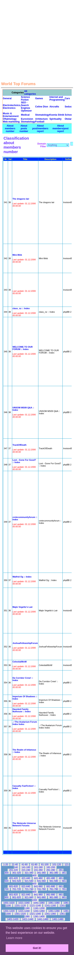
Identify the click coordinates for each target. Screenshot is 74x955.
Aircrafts (54, 106)
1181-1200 (38, 908)
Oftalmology (9, 119)
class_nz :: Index (21, 308)
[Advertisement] (36, 36)
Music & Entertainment (11, 115)
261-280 (50, 870)
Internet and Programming (57, 98)
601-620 (13, 886)
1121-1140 (35, 905)
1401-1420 (12, 919)
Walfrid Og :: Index (22, 577)
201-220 (13, 870)
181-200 (50, 867)
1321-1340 (35, 913)
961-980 (54, 897)
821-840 (26, 894)
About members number (10, 128)
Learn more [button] (14, 938)
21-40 (15, 864)
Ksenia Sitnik (56, 114)
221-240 (26, 870)
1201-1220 (8, 911)
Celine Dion (41, 106)
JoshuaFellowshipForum (25, 643)
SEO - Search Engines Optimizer (26, 106)
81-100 (44, 864)
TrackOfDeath (20, 445)
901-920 (16, 897)
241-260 (38, 870)
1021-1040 (24, 902)
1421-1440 (27, 919)
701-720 (16, 889)
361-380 (54, 872)
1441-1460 (42, 919)
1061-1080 (54, 902)
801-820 (13, 894)
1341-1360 (50, 913)
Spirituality (55, 119)
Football (39, 121)
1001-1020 (8, 902)
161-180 (38, 867)
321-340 (29, 872)
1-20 (5, 864)
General (7, 98)
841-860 (38, 894)
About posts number (24, 128)
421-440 (26, 878)
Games (39, 98)
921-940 (29, 897)
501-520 (16, 881)
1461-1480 (57, 919)
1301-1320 (20, 913)
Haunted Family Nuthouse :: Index (22, 710)
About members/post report (60, 128)
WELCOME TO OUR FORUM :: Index (23, 348)
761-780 (54, 889)
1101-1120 (20, 905)
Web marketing (11, 121)
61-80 (34, 864)
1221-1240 (24, 911)
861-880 (50, 894)
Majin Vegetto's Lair (23, 607)
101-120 (56, 864)
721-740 (29, 889)
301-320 (16, 872)
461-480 (50, 878)
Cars (67, 98)
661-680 (50, 886)
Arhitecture (41, 119)
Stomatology (42, 114)
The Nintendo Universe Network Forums (24, 824)
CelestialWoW (20, 661)
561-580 (54, 881)
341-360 (41, 872)
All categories (30, 92)
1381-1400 (38, 916)
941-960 (41, 897)
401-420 (13, 878)
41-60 (25, 864)
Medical (25, 114)
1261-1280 (54, 911)
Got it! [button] (37, 948)
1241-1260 (38, 911)
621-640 (26, 886)
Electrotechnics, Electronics (12, 106)
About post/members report (40, 128)
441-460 (38, 878)
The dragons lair (21, 199)
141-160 (26, 867)
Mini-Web (17, 255)
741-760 (41, 889)
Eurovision (27, 119)
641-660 (38, 886)
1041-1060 (38, 902)
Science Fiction (25, 98)
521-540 (29, 881)
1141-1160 (50, 905)
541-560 (41, 881)
